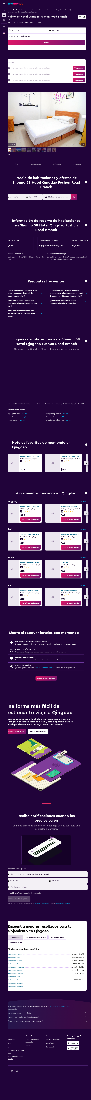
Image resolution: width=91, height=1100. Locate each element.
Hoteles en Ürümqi (21, 997)
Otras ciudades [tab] (22, 964)
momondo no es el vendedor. (51, 1039)
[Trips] (4, 26)
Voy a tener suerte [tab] (64, 964)
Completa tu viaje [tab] (23, 969)
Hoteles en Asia (31, 10)
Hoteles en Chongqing (23, 1000)
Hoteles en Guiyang (22, 1013)
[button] (3, 3)
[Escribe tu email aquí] (51, 913)
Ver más (82, 514)
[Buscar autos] (4, 20)
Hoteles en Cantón (21, 987)
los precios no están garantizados (66, 1033)
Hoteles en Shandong (59, 10)
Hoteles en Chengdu (22, 1006)
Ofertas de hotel (18, 10)
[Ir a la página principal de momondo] (15, 3)
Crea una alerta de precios (51, 685)
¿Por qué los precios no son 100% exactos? (51, 1047)
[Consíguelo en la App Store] (74, 1075)
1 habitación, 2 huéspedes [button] (25, 36)
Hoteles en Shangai (22, 981)
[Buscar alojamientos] (4, 15)
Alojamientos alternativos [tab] (42, 964)
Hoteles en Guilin (21, 990)
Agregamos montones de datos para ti (51, 1043)
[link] (37, 532)
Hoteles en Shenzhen (22, 994)
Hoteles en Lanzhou (22, 1010)
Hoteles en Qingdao (74, 10)
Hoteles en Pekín (21, 984)
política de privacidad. (69, 930)
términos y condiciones (48, 930)
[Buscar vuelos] (4, 10)
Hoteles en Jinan (21, 1003)
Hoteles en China (43, 10)
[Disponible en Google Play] (74, 1069)
